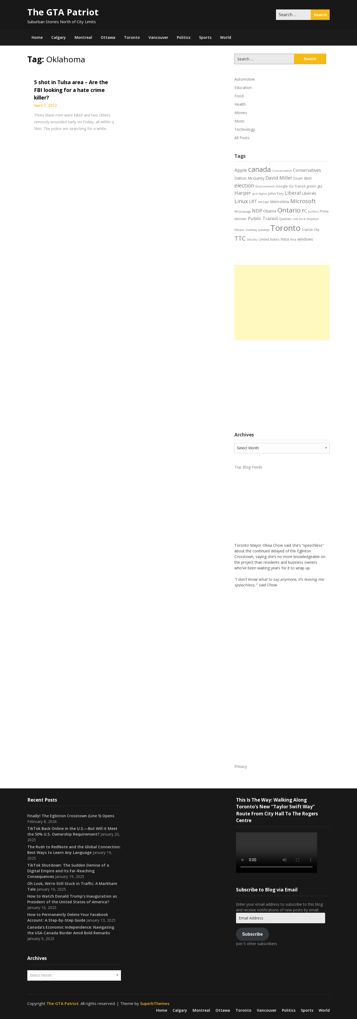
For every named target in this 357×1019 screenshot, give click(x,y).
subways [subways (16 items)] (263, 230)
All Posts (242, 137)
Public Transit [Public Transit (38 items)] (263, 218)
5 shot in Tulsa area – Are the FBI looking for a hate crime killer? (71, 90)
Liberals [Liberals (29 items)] (309, 193)
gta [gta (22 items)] (319, 186)
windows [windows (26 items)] (305, 239)
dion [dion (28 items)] (308, 178)
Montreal (83, 37)
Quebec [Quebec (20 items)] (285, 219)
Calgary (58, 37)
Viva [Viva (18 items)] (293, 239)
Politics (183, 37)
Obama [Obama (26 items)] (269, 211)
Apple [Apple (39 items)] (240, 170)
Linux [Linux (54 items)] (241, 201)
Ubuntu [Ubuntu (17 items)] (252, 239)
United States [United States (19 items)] (269, 239)
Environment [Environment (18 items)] (265, 186)
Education (243, 87)
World (225, 37)
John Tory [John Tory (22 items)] (276, 193)
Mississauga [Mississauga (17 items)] (242, 211)
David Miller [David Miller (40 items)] (278, 178)
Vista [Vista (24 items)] (285, 239)
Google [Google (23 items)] (282, 186)
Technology (244, 129)
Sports (205, 37)
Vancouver (158, 37)
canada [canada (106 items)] (259, 169)
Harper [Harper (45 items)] (242, 193)
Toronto (132, 37)
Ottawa (108, 37)
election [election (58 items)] (244, 185)
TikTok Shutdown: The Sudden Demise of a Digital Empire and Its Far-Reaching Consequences (68, 871)
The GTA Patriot (63, 12)
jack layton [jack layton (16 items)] (259, 194)
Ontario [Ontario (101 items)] (289, 210)
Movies (240, 112)
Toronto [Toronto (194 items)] (285, 228)
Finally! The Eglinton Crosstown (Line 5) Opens (70, 815)
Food (239, 95)
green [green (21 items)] (311, 186)
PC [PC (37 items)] (304, 211)
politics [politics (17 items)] (313, 211)
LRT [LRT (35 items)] (253, 201)
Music (239, 121)
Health (240, 104)
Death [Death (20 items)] (298, 178)
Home (37, 37)
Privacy (240, 766)
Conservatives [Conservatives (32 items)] (307, 170)
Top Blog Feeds (248, 467)
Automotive (244, 79)
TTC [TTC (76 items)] (240, 238)
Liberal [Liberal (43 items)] (293, 193)
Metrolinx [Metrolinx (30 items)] (279, 201)
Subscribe (252, 934)
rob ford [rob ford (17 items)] (299, 219)
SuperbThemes (155, 1003)
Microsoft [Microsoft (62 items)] (303, 201)
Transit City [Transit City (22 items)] (310, 229)
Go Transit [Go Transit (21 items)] (297, 186)
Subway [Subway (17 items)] (251, 230)
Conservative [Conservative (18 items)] (282, 171)
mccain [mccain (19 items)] (263, 202)
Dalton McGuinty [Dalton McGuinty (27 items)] (249, 178)
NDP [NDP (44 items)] (257, 210)
